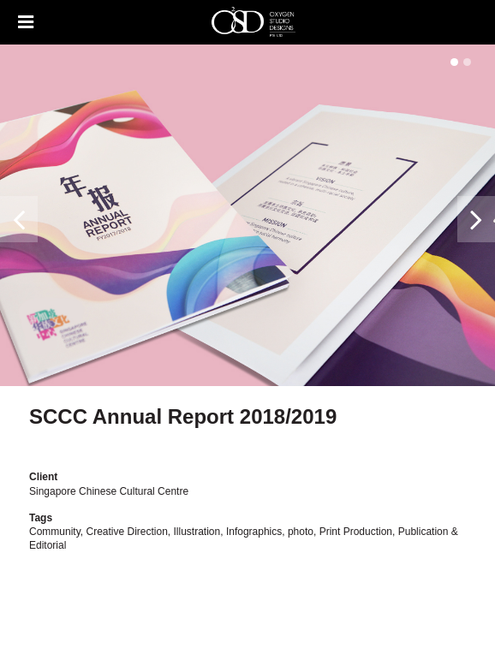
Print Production (355, 532)
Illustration (197, 532)
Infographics (254, 532)
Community (55, 532)
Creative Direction (126, 532)
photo (300, 532)
